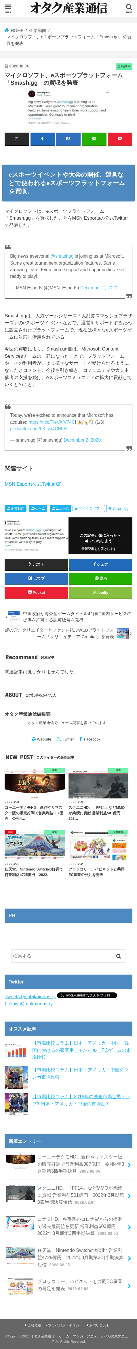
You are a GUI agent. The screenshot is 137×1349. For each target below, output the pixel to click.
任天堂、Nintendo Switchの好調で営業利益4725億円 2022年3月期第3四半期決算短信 (64, 1257)
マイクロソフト (91, 508)
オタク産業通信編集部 (28, 714)
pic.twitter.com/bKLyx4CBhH (38, 428)
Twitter (68, 739)
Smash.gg (120, 508)
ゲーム (40, 508)
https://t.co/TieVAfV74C (52, 422)
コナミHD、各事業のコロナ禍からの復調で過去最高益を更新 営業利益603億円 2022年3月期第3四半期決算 (64, 1226)
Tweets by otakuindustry (30, 996)
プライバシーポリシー (65, 1325)
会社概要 (34, 1325)
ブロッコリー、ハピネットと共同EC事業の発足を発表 (64, 1286)
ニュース (62, 508)
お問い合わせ (99, 1325)
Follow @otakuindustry (29, 1003)
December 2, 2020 (98, 287)
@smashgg (62, 256)
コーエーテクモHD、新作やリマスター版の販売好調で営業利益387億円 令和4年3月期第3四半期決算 (65, 1163)
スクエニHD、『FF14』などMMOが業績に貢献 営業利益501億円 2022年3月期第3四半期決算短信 (65, 1194)
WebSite (44, 739)
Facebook (92, 739)
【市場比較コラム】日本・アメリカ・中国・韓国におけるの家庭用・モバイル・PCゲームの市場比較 (81, 1050)
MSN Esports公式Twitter (30, 484)
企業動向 (17, 508)
